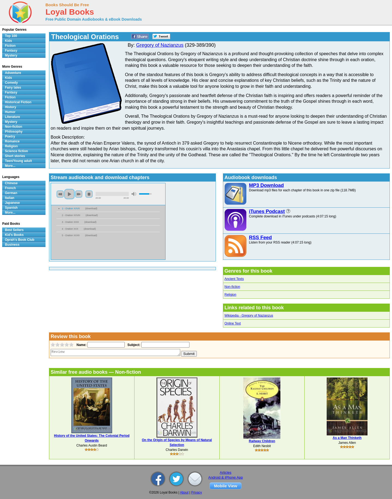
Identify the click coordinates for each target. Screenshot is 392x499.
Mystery (11, 55)
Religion (230, 295)
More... (10, 166)
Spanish (11, 208)
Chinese (11, 183)
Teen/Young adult (18, 161)
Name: (81, 345)
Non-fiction (232, 287)
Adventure (13, 73)
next (78, 194)
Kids (8, 41)
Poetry (10, 136)
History (10, 107)
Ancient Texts (234, 279)
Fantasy (11, 50)
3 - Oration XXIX (70, 222)
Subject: (133, 345)
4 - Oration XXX (70, 228)
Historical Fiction (18, 102)
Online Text (233, 323)
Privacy (196, 492)
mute (133, 194)
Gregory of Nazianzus (159, 45)
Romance (12, 141)
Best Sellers (14, 230)
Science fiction (16, 151)
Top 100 (11, 36)
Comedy (11, 83)
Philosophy (14, 131)
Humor (10, 112)
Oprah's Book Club (19, 240)
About (184, 492)
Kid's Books (14, 235)
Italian (9, 198)
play (69, 194)
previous (60, 194)
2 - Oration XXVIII (71, 215)
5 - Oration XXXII (70, 235)
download (91, 208)
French (10, 188)
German (11, 193)
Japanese (12, 203)
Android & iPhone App (225, 477)
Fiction (10, 46)
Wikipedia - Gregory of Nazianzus (249, 315)
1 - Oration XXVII (71, 208)
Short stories (15, 156)
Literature (12, 117)
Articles (225, 472)
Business (12, 245)
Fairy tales (13, 87)
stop (89, 194)
